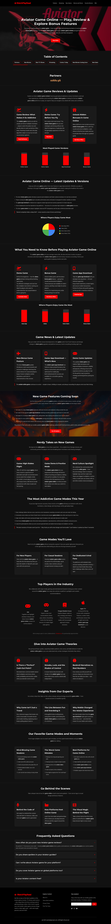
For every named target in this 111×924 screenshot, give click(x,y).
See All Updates (56, 431)
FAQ (96, 3)
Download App (78, 294)
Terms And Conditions (48, 900)
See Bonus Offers (79, 139)
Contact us (59, 633)
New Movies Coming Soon (80, 62)
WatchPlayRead (22, 3)
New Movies (27, 62)
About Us (45, 897)
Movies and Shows (78, 3)
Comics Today (64, 62)
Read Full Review (22, 139)
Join (94, 904)
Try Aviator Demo (22, 296)
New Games (69, 3)
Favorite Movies (89, 3)
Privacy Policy (46, 903)
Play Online (55, 40)
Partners (55, 3)
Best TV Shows (40, 62)
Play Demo (49, 136)
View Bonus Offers (51, 296)
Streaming (61, 3)
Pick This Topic (46, 906)
